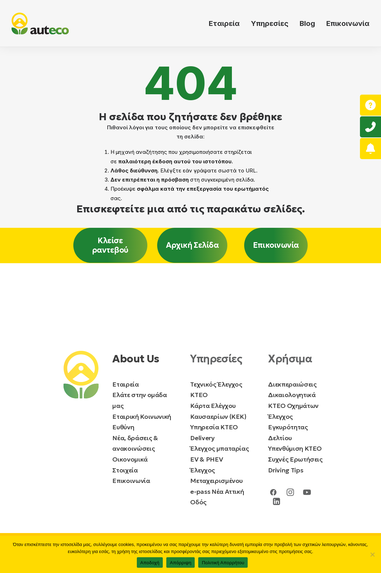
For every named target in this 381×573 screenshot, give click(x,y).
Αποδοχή (150, 562)
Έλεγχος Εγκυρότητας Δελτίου (288, 427)
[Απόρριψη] (372, 554)
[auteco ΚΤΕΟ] (40, 23)
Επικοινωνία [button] (276, 245)
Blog (307, 23)
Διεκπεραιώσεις (292, 384)
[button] (273, 494)
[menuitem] (227, 23)
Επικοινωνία (347, 23)
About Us (135, 358)
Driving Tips (285, 470)
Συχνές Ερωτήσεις (295, 459)
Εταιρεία (224, 23)
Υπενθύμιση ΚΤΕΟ (295, 448)
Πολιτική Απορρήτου (223, 562)
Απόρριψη (180, 562)
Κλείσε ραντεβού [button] (110, 245)
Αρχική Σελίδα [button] (192, 245)
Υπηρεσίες (269, 23)
